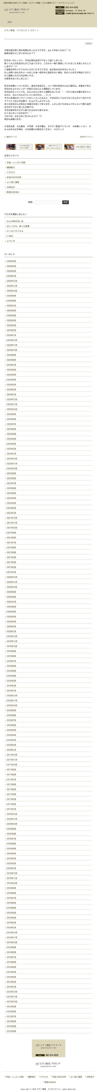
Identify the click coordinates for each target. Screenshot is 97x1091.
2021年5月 (11, 552)
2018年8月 (11, 715)
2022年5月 (11, 493)
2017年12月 (12, 755)
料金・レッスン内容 (16, 162)
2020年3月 (11, 622)
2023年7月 (11, 424)
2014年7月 (11, 957)
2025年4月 (11, 320)
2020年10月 (12, 587)
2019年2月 (11, 686)
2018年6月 (11, 725)
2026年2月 (11, 271)
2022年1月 (11, 513)
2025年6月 (11, 311)
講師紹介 (11, 167)
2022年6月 (11, 488)
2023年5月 (11, 434)
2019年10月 (12, 646)
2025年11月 (12, 286)
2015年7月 (11, 898)
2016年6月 (11, 844)
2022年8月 (11, 478)
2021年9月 (11, 533)
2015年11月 (12, 878)
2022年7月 (11, 483)
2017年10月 (12, 765)
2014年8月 (11, 952)
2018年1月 (11, 750)
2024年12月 (12, 340)
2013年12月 (12, 992)
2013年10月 (12, 1002)
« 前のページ (10, 137)
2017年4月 (11, 794)
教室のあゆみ (13, 192)
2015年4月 (11, 913)
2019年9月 (11, 651)
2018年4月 (11, 735)
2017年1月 (11, 809)
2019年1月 (11, 691)
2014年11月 (12, 937)
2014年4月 (11, 972)
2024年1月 (11, 394)
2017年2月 (11, 804)
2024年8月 (11, 360)
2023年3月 (11, 444)
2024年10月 (12, 350)
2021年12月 (12, 518)
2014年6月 (11, 962)
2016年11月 (12, 819)
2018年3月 (11, 740)
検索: (30, 202)
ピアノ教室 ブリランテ (15, 30)
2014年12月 (12, 933)
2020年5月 (11, 612)
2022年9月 (11, 473)
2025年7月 (11, 306)
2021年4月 (11, 557)
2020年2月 (11, 626)
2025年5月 (11, 316)
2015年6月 (11, 903)
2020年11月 (12, 582)
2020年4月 (11, 617)
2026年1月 (11, 276)
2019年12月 (12, 636)
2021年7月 (11, 543)
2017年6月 (11, 784)
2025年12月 (12, 281)
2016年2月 (11, 863)
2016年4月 (11, 854)
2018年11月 (12, 701)
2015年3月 (11, 918)
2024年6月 (11, 370)
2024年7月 (11, 365)
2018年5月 (11, 730)
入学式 (10, 236)
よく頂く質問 (13, 182)
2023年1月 (11, 454)
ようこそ (11, 241)
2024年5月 (11, 375)
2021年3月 (11, 562)
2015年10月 (12, 883)
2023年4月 (11, 439)
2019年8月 (11, 656)
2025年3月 (11, 325)
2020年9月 (11, 592)
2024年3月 (11, 385)
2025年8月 (11, 301)
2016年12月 (12, 814)
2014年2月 (11, 982)
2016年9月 (11, 829)
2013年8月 (11, 1012)
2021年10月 (12, 528)
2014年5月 (11, 967)
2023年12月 (12, 399)
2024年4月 (11, 380)
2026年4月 (11, 261)
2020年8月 (11, 597)
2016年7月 (11, 839)
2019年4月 (11, 676)
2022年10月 (12, 469)
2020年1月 (11, 631)
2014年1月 (11, 987)
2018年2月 (11, 745)
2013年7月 (11, 1016)
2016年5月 (11, 849)
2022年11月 (12, 464)
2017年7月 (11, 780)
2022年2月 (11, 508)
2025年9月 (11, 296)
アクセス (11, 172)
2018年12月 (12, 696)
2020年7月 (11, 602)
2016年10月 (12, 824)
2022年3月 (11, 503)
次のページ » (86, 137)
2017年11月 (12, 760)
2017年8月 (11, 775)
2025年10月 (12, 291)
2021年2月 (11, 567)
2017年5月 (11, 789)
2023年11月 (12, 404)
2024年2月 (11, 390)
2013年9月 (11, 1007)
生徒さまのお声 (14, 177)
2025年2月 (11, 330)
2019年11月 (12, 641)
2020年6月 (11, 607)
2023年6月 (11, 429)
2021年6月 (11, 548)
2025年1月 (11, 335)
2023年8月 (11, 419)
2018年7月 (11, 720)
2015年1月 (11, 928)
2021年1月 (11, 572)
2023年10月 (12, 409)
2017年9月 (11, 770)
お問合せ (11, 187)
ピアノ (33, 30)
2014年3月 (11, 977)
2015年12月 (12, 873)
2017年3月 (11, 799)
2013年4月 (11, 1031)
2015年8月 (11, 893)
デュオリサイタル (15, 231)
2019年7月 (11, 661)
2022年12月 (12, 459)
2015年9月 (11, 888)
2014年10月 (12, 942)
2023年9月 (11, 414)
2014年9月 (11, 947)
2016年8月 (11, 834)
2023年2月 (11, 449)
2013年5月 (11, 1026)
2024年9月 (11, 355)
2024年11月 (12, 345)
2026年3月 (11, 266)
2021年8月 (11, 538)
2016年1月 (11, 868)
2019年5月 (11, 671)
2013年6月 (11, 1021)
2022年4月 (11, 498)
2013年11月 (12, 997)
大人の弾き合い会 (15, 221)
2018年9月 (11, 710)
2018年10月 (12, 705)
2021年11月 (12, 523)
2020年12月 (12, 577)
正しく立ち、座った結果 (18, 226)
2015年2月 (11, 923)
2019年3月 (11, 681)
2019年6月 (11, 666)
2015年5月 (11, 908)
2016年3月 (11, 858)
